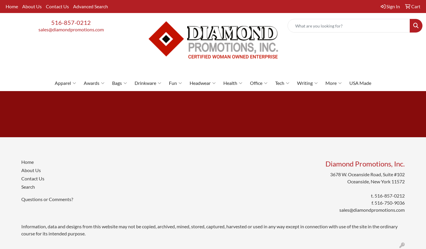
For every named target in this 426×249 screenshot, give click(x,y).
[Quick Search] (349, 26)
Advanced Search (90, 6)
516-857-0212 (71, 22)
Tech (282, 83)
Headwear (203, 83)
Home (12, 6)
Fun (175, 83)
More (333, 83)
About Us (32, 6)
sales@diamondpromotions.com (71, 29)
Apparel (65, 83)
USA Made (360, 83)
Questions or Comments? (47, 199)
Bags (119, 83)
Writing (307, 83)
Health (232, 83)
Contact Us (57, 6)
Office (258, 83)
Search (28, 187)
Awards (94, 83)
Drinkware (148, 83)
